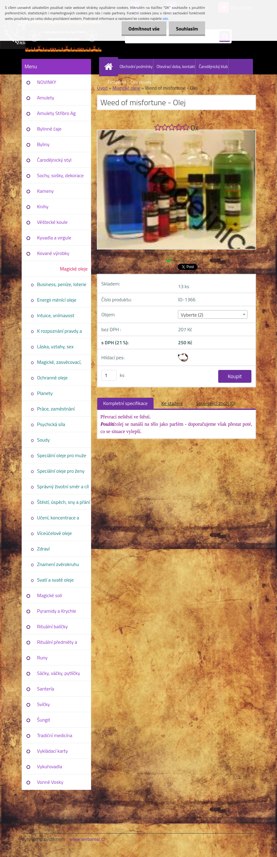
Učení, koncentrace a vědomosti (58, 519)
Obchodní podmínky (136, 66)
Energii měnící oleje (56, 299)
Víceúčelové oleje (54, 533)
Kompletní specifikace (125, 403)
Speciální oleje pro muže (61, 455)
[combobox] (212, 314)
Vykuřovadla (49, 766)
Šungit (43, 719)
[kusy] (109, 375)
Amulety (45, 97)
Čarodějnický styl (54, 159)
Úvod (102, 87)
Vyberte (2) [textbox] (192, 314)
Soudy (43, 439)
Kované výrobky (53, 253)
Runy (42, 657)
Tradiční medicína (55, 735)
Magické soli (49, 595)
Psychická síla (51, 424)
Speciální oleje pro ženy (61, 471)
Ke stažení (171, 403)
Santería (45, 688)
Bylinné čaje (49, 128)
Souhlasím (186, 28)
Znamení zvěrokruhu (58, 564)
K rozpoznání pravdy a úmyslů (59, 333)
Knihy (42, 206)
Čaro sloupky (141, 82)
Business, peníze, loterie (62, 284)
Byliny (43, 144)
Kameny (45, 191)
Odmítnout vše (142, 28)
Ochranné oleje (52, 377)
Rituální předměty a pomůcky (57, 644)
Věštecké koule (52, 222)
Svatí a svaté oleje (55, 579)
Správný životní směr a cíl (63, 486)
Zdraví (43, 548)
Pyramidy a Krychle (56, 611)
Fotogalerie (117, 82)
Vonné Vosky (50, 782)
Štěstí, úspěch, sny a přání (63, 502)
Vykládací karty (52, 751)
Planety (45, 393)
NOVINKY (46, 82)
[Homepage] (110, 66)
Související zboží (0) (215, 403)
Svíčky (43, 704)
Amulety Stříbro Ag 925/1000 (56, 115)
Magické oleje (73, 268)
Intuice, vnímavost (55, 315)
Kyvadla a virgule (54, 237)
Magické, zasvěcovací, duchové (59, 364)
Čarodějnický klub (213, 66)
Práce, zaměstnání (56, 408)
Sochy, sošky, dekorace (60, 175)
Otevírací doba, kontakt (176, 66)
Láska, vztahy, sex (55, 346)
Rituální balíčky (52, 626)
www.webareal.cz (87, 839)
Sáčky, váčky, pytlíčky (58, 673)
